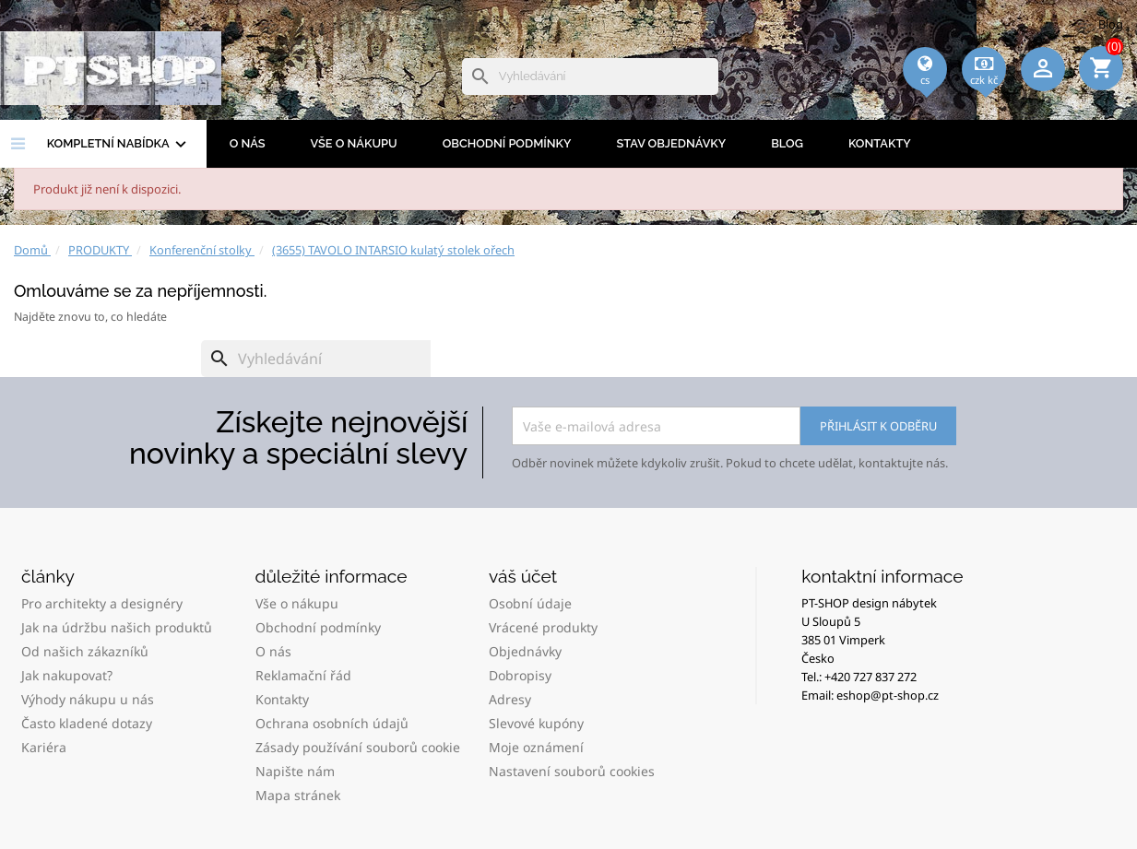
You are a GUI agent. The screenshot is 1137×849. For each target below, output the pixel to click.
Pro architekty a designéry (102, 603)
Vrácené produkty (543, 627)
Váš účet (523, 576)
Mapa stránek (297, 795)
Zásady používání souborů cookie (357, 747)
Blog (1110, 24)
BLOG (787, 143)
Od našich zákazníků (84, 651)
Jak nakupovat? (67, 675)
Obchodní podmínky (507, 143)
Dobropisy (520, 675)
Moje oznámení (536, 747)
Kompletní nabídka (119, 145)
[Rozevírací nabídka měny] (984, 93)
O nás (248, 143)
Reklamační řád (303, 675)
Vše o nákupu (354, 143)
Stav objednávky (671, 143)
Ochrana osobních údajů (332, 723)
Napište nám (295, 771)
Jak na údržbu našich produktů (116, 627)
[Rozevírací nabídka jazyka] (925, 93)
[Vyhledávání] (590, 76)
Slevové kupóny (536, 723)
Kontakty (879, 143)
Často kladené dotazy (86, 723)
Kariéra (43, 747)
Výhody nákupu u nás (87, 699)
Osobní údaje (530, 603)
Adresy (510, 699)
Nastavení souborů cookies (572, 771)
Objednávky (525, 651)
